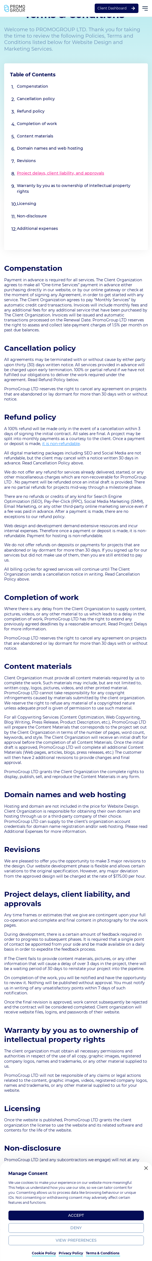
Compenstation (32, 86)
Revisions (26, 160)
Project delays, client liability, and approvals (60, 173)
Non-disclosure (32, 216)
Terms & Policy (59, 1253)
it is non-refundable (61, 443)
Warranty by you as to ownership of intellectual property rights (73, 188)
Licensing (26, 203)
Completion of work (37, 123)
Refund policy (31, 111)
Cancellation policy (36, 98)
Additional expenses (37, 228)
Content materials (35, 136)
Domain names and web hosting (50, 148)
